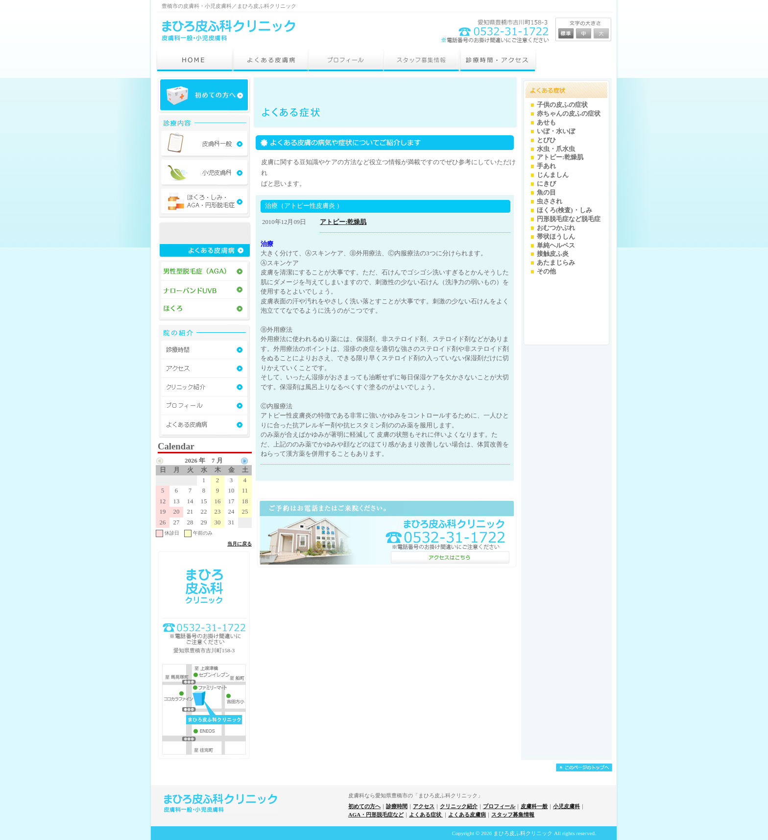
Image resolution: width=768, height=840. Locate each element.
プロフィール (499, 806)
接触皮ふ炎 (553, 253)
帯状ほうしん (556, 236)
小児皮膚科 (566, 806)
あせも (546, 122)
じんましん (553, 175)
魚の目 (546, 192)
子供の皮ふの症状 (562, 104)
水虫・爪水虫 (556, 149)
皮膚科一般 (534, 806)
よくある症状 (426, 814)
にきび (546, 183)
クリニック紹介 (459, 806)
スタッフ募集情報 (512, 814)
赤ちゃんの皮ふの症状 (568, 113)
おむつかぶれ (556, 227)
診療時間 (397, 806)
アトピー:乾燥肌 (343, 222)
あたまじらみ (556, 262)
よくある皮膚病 (467, 814)
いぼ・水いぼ (556, 131)
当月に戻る (239, 543)
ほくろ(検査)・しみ (564, 210)
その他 (546, 271)
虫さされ (549, 201)
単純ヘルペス (556, 245)
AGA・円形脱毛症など (376, 814)
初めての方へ (364, 806)
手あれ (546, 166)
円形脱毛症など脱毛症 (568, 219)
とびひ (546, 140)
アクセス (423, 806)
